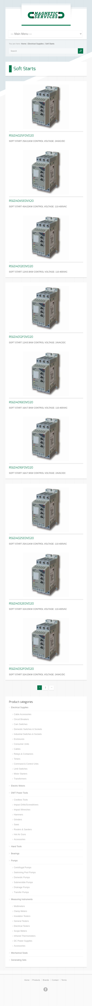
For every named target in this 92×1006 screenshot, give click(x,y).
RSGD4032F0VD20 (21, 668)
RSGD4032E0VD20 (21, 603)
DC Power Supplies (23, 941)
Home (23, 44)
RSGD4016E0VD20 (21, 402)
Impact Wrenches (22, 809)
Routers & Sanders (23, 829)
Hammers (18, 814)
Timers (17, 759)
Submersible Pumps (23, 882)
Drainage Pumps (22, 887)
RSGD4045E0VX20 (21, 201)
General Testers (21, 921)
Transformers (20, 778)
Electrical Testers (22, 926)
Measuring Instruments (22, 899)
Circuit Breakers (21, 719)
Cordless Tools (21, 800)
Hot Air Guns (20, 834)
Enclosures (19, 739)
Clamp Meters (20, 911)
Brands (46, 980)
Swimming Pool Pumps (25, 872)
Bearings (15, 853)
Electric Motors (18, 786)
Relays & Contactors (23, 754)
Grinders (18, 819)
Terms (64, 980)
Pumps (14, 860)
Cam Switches (21, 724)
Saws (16, 824)
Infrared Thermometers (25, 936)
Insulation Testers (22, 916)
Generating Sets (18, 960)
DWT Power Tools (19, 793)
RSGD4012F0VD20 (21, 337)
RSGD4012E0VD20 (21, 266)
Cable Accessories (22, 714)
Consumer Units (21, 744)
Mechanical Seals (19, 953)
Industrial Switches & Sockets (28, 734)
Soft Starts (49, 44)
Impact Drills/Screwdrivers (26, 804)
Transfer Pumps (21, 892)
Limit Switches (21, 769)
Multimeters (19, 906)
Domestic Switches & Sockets (28, 729)
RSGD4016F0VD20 (21, 467)
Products (36, 980)
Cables (17, 749)
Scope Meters (20, 931)
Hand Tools (16, 846)
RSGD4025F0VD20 (21, 135)
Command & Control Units (26, 764)
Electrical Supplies (36, 44)
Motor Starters (20, 774)
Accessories (19, 839)
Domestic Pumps (22, 877)
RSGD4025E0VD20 (21, 538)
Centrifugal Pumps (22, 867)
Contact (55, 980)
